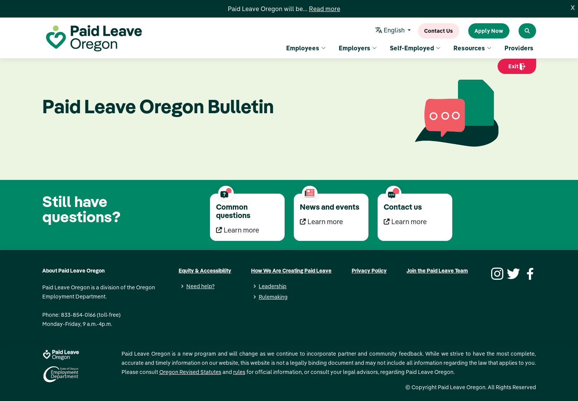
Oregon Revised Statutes (190, 372)
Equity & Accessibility (205, 270)
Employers (358, 48)
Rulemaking (273, 297)
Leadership (273, 286)
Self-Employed (415, 48)
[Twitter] (512, 273)
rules (239, 372)
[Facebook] (529, 273)
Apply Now (488, 30)
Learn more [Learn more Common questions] (237, 230)
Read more (324, 9)
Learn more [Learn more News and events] (321, 221)
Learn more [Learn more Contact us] (405, 221)
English (390, 31)
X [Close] (573, 7)
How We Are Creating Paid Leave (291, 270)
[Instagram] (496, 273)
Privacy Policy (369, 270)
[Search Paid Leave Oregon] (527, 30)
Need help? (200, 286)
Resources (472, 48)
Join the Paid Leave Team (437, 270)
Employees (306, 48)
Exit (517, 68)
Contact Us (438, 30)
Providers (518, 48)
